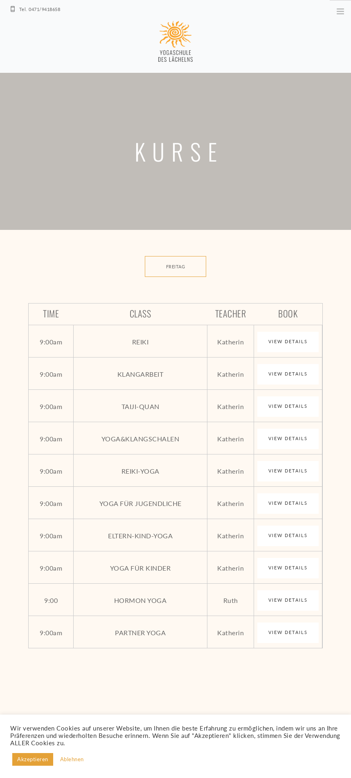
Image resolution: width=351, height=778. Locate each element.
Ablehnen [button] (72, 759)
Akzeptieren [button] (32, 759)
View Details (288, 341)
